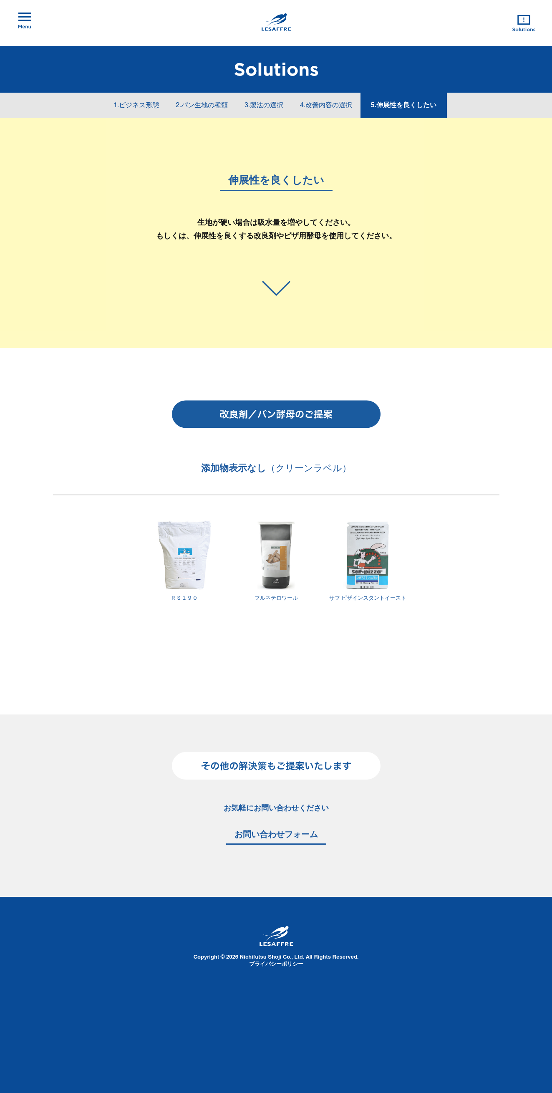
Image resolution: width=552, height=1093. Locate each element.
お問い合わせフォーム (276, 834)
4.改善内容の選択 (326, 105)
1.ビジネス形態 (136, 105)
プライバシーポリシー (276, 964)
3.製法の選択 (263, 105)
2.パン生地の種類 (202, 105)
